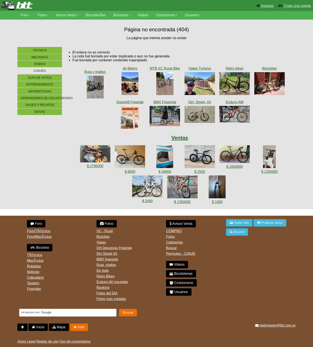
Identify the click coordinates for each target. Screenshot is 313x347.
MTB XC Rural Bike (165, 68)
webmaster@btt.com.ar (275, 325)
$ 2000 (147, 201)
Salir (79, 327)
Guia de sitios (40, 77)
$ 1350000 (182, 202)
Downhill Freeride (130, 102)
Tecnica (40, 50)
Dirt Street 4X (107, 253)
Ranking (103, 287)
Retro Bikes (106, 276)
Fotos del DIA (107, 293)
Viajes (101, 242)
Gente (39, 111)
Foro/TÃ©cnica (38, 231)
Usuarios (191, 15)
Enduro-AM (234, 102)
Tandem (33, 283)
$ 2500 (199, 172)
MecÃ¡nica (35, 260)
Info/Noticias (39, 91)
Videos (143, 15)
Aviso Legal (26, 341)
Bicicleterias (181, 273)
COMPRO (174, 231)
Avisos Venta (66, 15)
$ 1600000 (234, 166)
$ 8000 (130, 172)
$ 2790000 (95, 166)
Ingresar (267, 6)
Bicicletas (121, 15)
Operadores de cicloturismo (41, 98)
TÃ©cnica (34, 255)
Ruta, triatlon (106, 265)
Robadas (34, 266)
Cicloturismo (165, 15)
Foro (24, 15)
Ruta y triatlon (95, 72)
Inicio (38, 327)
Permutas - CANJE (180, 253)
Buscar (171, 248)
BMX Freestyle (164, 102)
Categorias (174, 242)
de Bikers (130, 68)
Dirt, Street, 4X (199, 102)
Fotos (42, 15)
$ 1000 (217, 202)
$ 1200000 (269, 172)
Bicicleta (39, 247)
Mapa (58, 327)
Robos (39, 64)
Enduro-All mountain (112, 282)
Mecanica (40, 57)
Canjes (39, 70)
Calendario (35, 277)
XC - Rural (105, 231)
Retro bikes (234, 68)
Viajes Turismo (199, 68)
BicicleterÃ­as (96, 15)
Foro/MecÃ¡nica (39, 237)
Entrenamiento (39, 84)
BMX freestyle (107, 259)
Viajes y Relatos (39, 105)
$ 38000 (165, 172)
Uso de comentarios (75, 341)
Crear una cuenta (297, 6)
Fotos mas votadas (111, 299)
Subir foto (239, 223)
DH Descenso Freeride (114, 248)
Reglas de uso (47, 341)
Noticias (33, 272)
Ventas (179, 138)
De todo (103, 270)
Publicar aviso (270, 223)
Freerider (34, 289)
